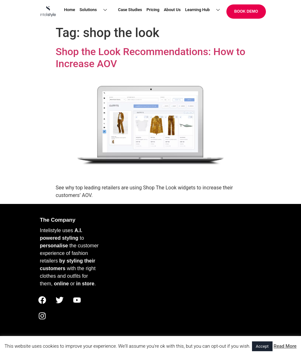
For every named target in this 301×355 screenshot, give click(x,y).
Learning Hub (205, 10)
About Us (172, 9)
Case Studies (130, 9)
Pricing (152, 9)
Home (69, 9)
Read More (285, 346)
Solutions (95, 10)
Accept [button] (262, 346)
